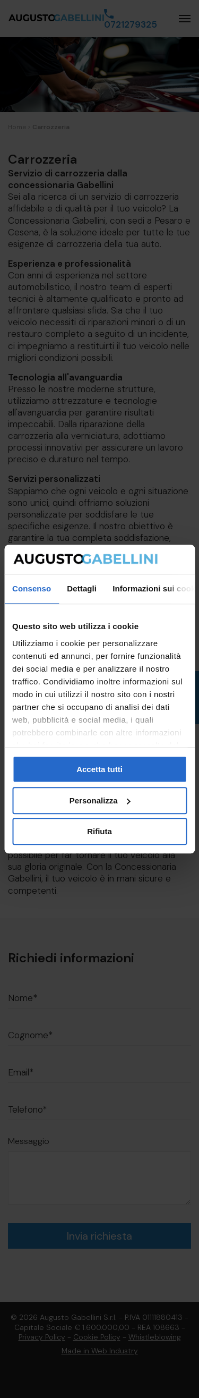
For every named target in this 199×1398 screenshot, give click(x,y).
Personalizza (100, 800)
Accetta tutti (99, 769)
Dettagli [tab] (82, 588)
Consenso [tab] (31, 588)
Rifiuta (99, 831)
